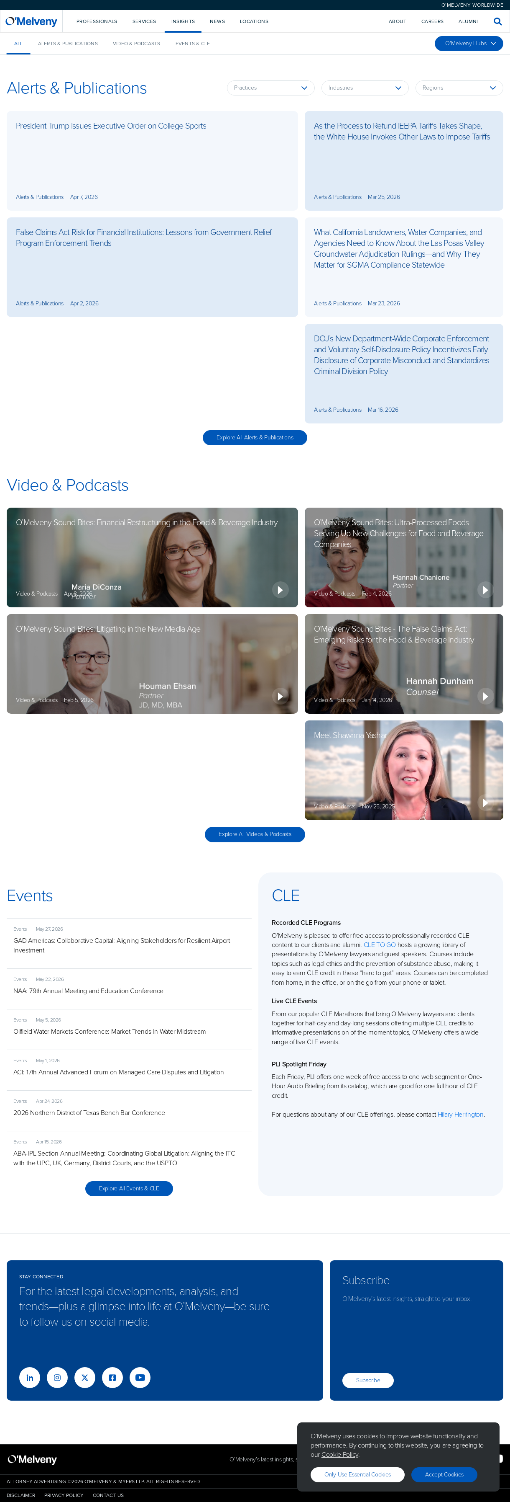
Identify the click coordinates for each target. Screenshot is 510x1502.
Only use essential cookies (357, 1474)
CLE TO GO (380, 945)
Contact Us (108, 1495)
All (18, 43)
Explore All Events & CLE (129, 1188)
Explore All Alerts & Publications (255, 437)
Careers (432, 21)
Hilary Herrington (461, 1114)
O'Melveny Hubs (470, 43)
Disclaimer (21, 1495)
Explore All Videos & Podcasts (255, 834)
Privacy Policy (64, 1495)
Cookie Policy (339, 1454)
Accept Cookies (444, 1474)
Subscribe (368, 1380)
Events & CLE (193, 43)
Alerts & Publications (68, 43)
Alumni (468, 21)
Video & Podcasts (137, 43)
